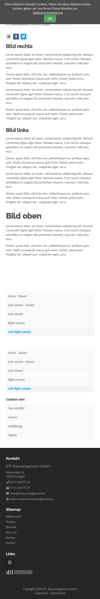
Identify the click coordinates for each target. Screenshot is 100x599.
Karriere (10, 537)
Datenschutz (58, 593)
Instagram (10, 563)
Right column (16, 323)
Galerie (12, 417)
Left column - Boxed (21, 305)
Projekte (11, 521)
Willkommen (13, 516)
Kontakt (10, 542)
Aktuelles (11, 527)
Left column (15, 314)
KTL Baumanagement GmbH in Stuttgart (28, 24)
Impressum (42, 593)
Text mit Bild (16, 408)
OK (50, 18)
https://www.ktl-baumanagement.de (31, 499)
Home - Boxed (17, 296)
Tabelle (12, 435)
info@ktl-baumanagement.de (27, 493)
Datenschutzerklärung (48, 12)
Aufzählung (15, 426)
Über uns (11, 532)
